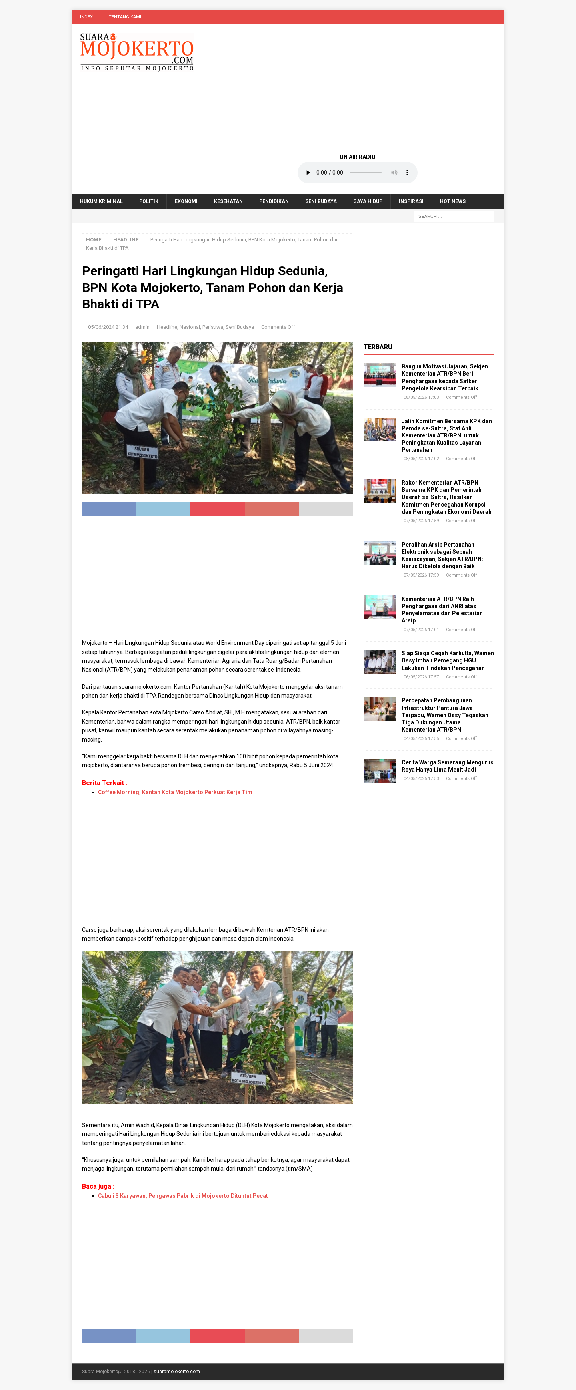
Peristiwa (212, 327)
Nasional (190, 327)
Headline (167, 327)
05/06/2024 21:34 (108, 327)
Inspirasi (411, 201)
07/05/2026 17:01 (421, 629)
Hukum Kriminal (101, 201)
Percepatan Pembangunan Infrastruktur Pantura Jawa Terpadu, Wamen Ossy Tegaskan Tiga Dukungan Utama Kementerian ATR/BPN (445, 715)
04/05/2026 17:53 (421, 778)
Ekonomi (186, 201)
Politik (148, 201)
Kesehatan (228, 201)
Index (86, 17)
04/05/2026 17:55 (421, 738)
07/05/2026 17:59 (421, 520)
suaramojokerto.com (177, 1371)
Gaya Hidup (367, 201)
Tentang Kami (125, 17)
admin (142, 327)
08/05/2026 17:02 (421, 458)
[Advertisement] (358, 88)
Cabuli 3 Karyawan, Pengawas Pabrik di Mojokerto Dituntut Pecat (183, 1196)
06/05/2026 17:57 (421, 677)
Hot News (453, 201)
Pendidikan (274, 201)
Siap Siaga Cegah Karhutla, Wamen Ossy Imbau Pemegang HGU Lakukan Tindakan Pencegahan (448, 660)
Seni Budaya (321, 201)
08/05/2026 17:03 (421, 397)
